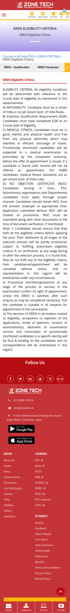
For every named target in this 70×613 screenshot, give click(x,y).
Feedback (40, 528)
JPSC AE (40, 505)
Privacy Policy (43, 573)
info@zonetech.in (24, 408)
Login (67, 15)
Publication (32, 15)
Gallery (8, 510)
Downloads (10, 482)
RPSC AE (40, 493)
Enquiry (39, 522)
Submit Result (43, 533)
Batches (40, 561)
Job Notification (13, 488)
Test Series (53, 15)
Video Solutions (44, 545)
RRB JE (39, 477)
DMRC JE (40, 488)
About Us (9, 460)
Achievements (12, 477)
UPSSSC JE (41, 482)
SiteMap (8, 505)
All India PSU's (26, 56)
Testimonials (42, 550)
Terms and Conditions (48, 567)
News (7, 471)
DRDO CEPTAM (49, 56)
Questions (9, 516)
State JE (40, 465)
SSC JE (39, 460)
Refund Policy (43, 578)
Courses (8, 56)
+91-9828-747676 (23, 400)
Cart (62, 14)
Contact (8, 493)
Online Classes (43, 15)
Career (7, 465)
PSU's (38, 471)
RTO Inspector (43, 499)
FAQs (7, 499)
